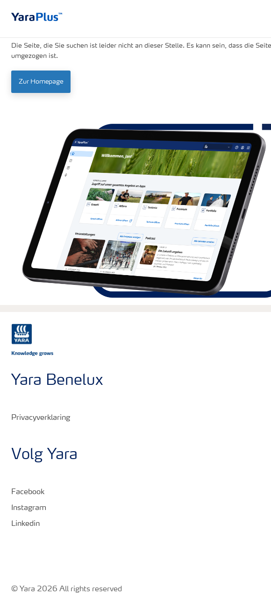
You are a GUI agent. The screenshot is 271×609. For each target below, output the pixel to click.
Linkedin (25, 524)
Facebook (27, 492)
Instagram (28, 508)
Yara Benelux (57, 381)
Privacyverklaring (40, 418)
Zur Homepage (41, 81)
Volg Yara (44, 455)
